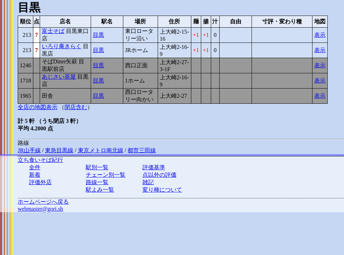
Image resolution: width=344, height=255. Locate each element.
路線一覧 (97, 182)
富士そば (53, 31)
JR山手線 (29, 150)
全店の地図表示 (37, 107)
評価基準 (153, 167)
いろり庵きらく (61, 46)
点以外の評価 (159, 175)
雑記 (148, 182)
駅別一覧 (97, 167)
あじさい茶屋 (59, 77)
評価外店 (40, 182)
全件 (34, 167)
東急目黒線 (59, 150)
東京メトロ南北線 (100, 150)
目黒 (98, 35)
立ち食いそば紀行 (40, 160)
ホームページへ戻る (43, 202)
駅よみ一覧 (100, 190)
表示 (320, 35)
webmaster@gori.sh (40, 209)
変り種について (162, 190)
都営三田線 (142, 150)
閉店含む (75, 107)
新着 (34, 175)
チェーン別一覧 (105, 175)
